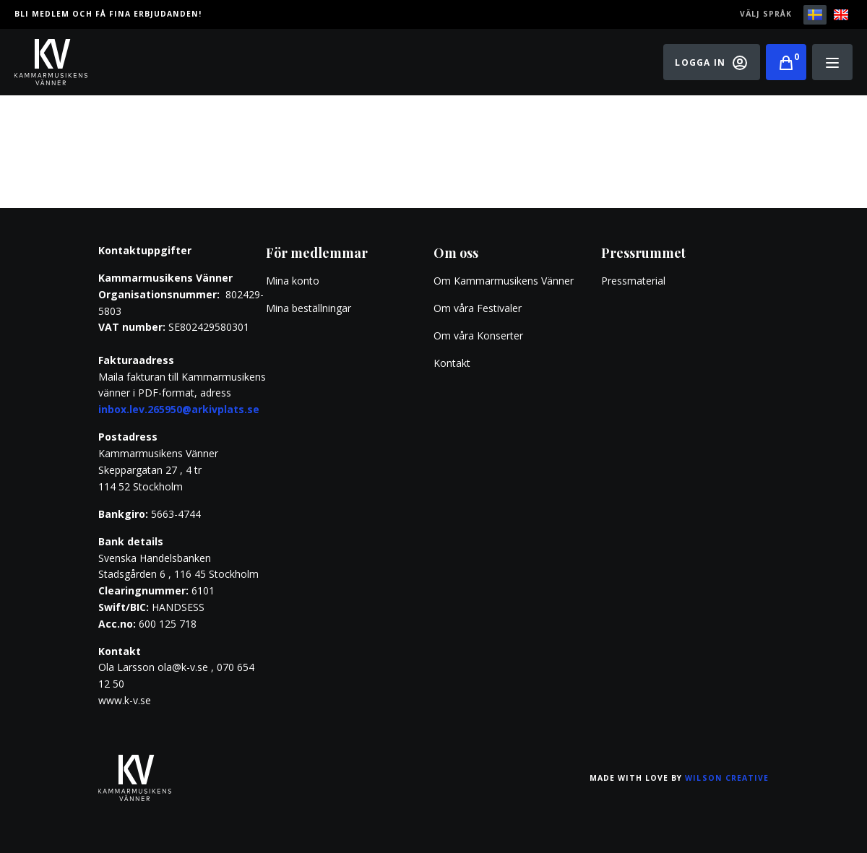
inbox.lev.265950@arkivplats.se (178, 409)
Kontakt (452, 363)
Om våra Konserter (478, 335)
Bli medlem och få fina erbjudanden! (108, 14)
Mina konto (292, 280)
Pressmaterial (633, 280)
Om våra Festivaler (479, 308)
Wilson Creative (727, 778)
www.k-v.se (124, 700)
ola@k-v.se (183, 667)
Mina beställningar (308, 308)
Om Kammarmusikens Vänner (504, 280)
